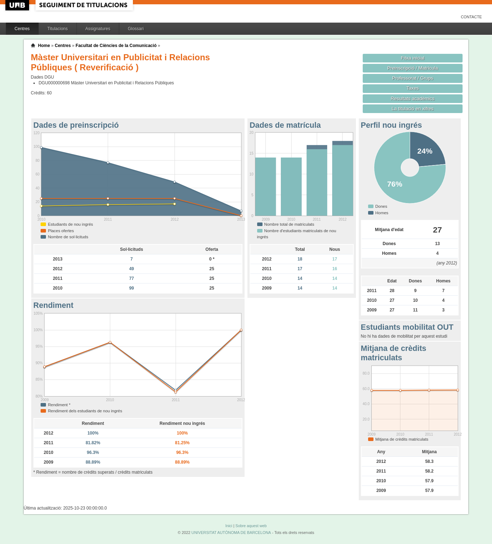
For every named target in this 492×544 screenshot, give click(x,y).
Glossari (136, 28)
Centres (22, 28)
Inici (228, 526)
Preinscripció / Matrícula (412, 68)
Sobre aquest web (250, 526)
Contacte (471, 17)
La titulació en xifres (413, 108)
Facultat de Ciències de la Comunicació (116, 45)
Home (44, 45)
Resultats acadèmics (413, 98)
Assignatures (97, 28)
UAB (18, 5)
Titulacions (57, 28)
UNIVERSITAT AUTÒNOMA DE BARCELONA (231, 532)
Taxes (413, 88)
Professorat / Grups (412, 78)
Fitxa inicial (412, 58)
